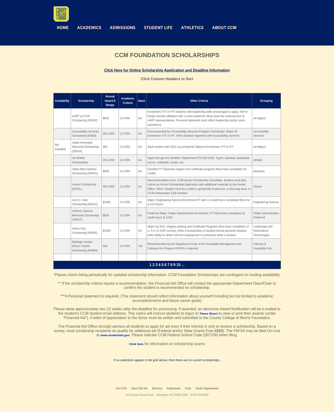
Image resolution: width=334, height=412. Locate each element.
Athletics (192, 27)
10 (179, 265)
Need (141, 100)
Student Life (158, 27)
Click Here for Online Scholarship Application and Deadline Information (167, 70)
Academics (89, 27)
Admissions (123, 27)
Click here (136, 344)
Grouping (266, 100)
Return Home (107, 11)
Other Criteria (199, 100)
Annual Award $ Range (110, 101)
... (182, 265)
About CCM (224, 27)
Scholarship (86, 100)
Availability (62, 100)
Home (63, 27)
